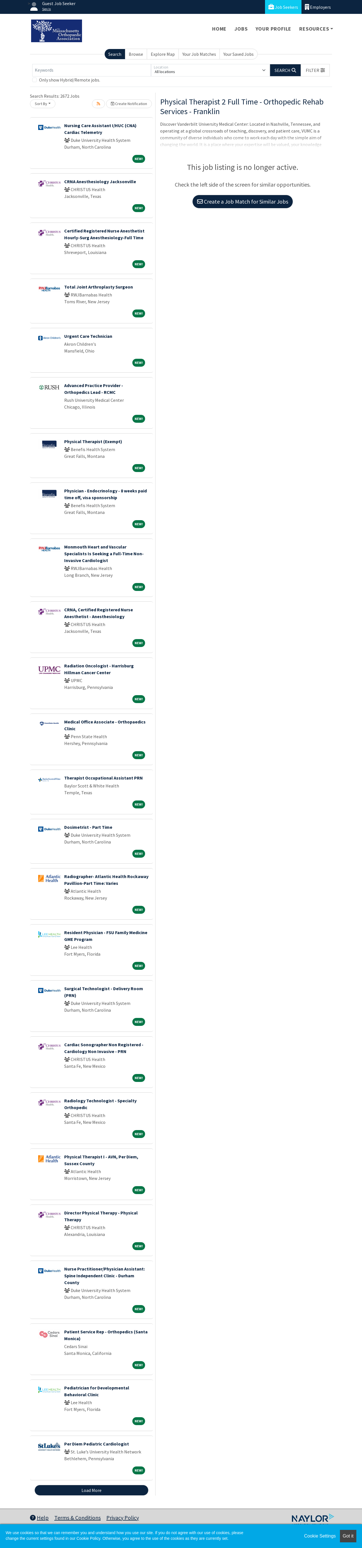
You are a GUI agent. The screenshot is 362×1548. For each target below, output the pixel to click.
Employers (318, 6)
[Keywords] (91, 70)
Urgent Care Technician (88, 336)
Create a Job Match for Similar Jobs (242, 201)
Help (39, 1517)
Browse (136, 54)
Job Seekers (283, 6)
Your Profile (274, 28)
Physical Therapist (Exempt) (93, 441)
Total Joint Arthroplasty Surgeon (98, 287)
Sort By (41, 103)
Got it (348, 1536)
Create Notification (129, 103)
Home (219, 28)
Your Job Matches (199, 54)
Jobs (240, 28)
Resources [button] (314, 28)
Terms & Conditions (77, 1517)
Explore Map (163, 54)
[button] (315, 70)
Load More (91, 1490)
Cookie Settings (320, 1536)
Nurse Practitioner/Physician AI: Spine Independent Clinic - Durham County (104, 1275)
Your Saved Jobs (238, 54)
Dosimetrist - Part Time (88, 827)
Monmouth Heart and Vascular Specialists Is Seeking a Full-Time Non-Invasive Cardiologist (104, 553)
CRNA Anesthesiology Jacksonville (100, 181)
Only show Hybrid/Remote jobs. (69, 80)
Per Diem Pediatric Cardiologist (96, 1444)
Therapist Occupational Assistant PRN (103, 778)
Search (114, 54)
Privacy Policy (122, 1517)
